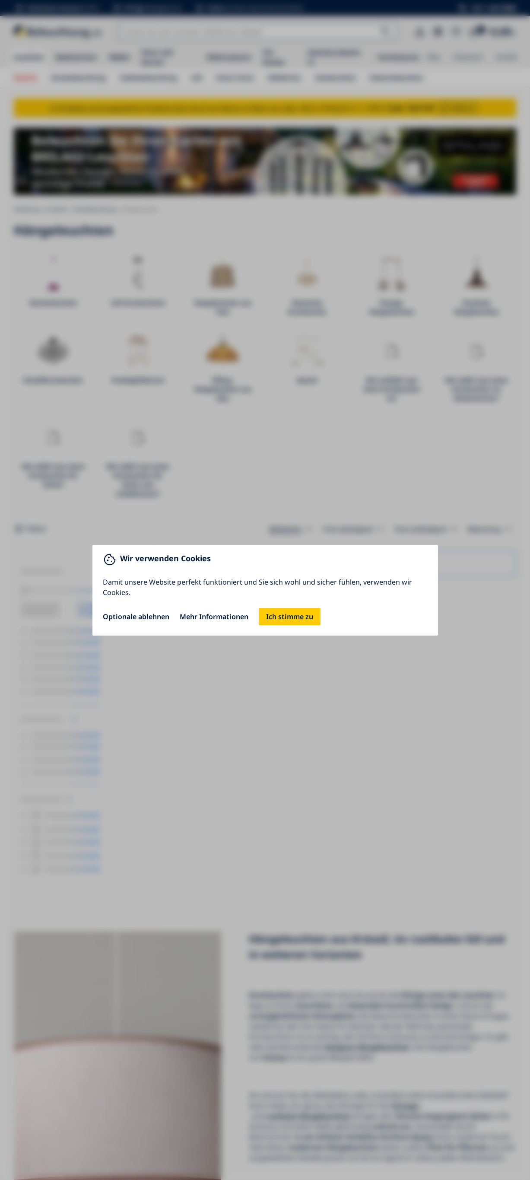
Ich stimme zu (289, 616)
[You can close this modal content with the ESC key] (265, 590)
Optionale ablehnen (136, 616)
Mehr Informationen (214, 616)
